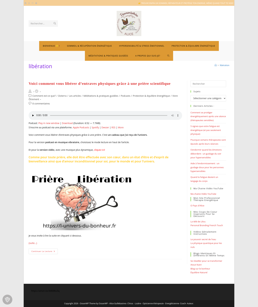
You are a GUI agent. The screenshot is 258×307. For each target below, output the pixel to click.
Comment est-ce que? (44, 95)
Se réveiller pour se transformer (206, 260)
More (121, 127)
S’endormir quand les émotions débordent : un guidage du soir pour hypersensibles (206, 153)
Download (67, 123)
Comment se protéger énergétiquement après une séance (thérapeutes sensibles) (208, 116)
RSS (114, 127)
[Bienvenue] (216, 65)
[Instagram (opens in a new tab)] (29, 3)
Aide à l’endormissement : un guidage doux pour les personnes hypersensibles (207, 167)
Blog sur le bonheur (200, 268)
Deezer (105, 127)
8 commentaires (41, 103)
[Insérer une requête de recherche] (208, 84)
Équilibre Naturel (199, 272)
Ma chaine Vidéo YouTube (203, 193)
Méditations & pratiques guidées (100, 95)
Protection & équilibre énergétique (151, 95)
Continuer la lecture (44, 252)
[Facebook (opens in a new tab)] (26, 3)
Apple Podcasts (81, 127)
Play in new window (48, 123)
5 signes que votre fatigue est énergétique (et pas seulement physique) (206, 130)
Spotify (95, 127)
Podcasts (125, 95)
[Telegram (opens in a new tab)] (36, 3)
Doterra (62, 95)
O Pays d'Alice (197, 205)
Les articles (75, 95)
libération (224, 65)
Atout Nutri (196, 264)
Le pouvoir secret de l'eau (203, 239)
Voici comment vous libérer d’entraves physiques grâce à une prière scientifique (99, 83)
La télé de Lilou (198, 221)
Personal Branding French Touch (207, 225)
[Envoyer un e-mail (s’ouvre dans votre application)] (32, 3)
